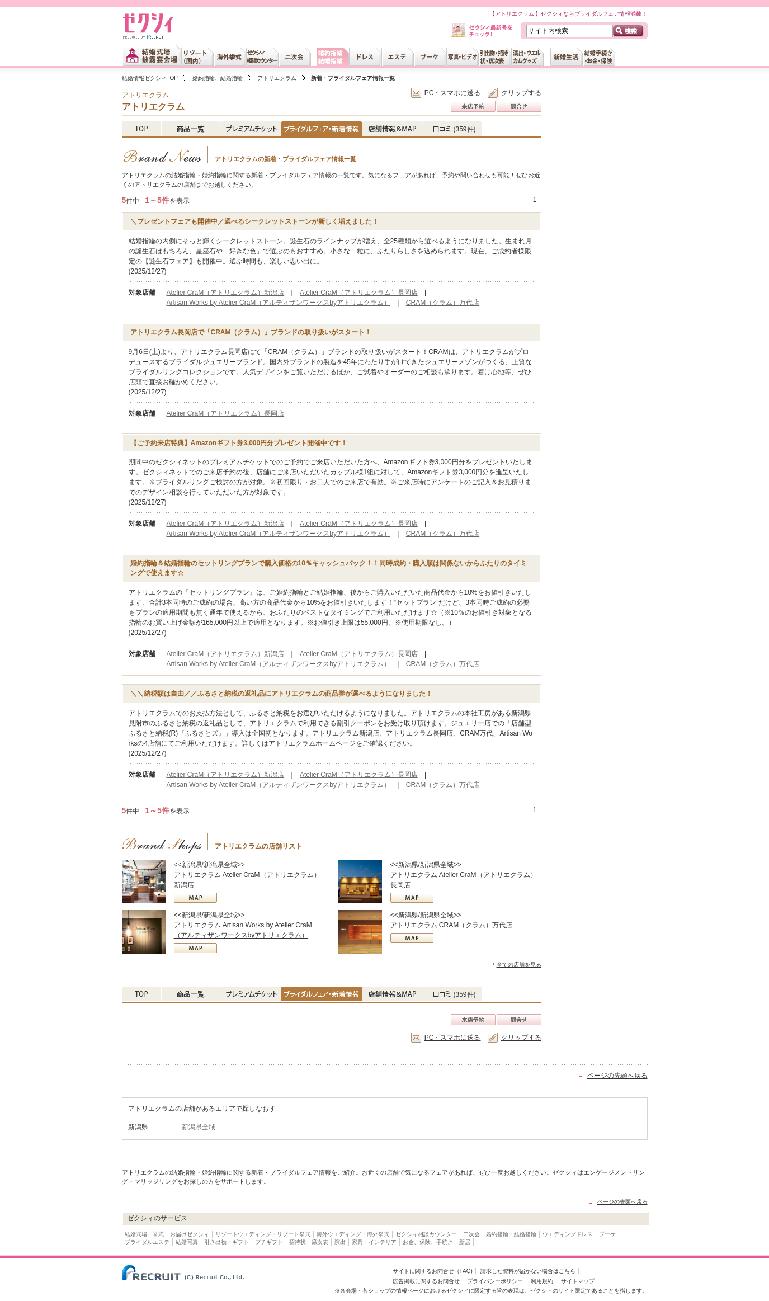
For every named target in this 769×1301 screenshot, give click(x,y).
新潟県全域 (198, 1127)
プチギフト (269, 1242)
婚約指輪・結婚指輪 (511, 1234)
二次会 (471, 1234)
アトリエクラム (276, 78)
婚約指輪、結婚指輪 (217, 78)
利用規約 (542, 1281)
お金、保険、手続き (428, 1242)
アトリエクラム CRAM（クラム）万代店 (451, 925)
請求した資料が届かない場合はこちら (527, 1271)
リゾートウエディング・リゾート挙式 (262, 1234)
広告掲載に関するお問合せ (426, 1281)
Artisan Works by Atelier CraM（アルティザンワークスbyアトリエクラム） (279, 303)
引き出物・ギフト (226, 1242)
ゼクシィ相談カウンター (426, 1234)
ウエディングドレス (567, 1234)
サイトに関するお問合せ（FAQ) (433, 1271)
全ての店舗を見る (519, 964)
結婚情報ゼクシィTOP (150, 78)
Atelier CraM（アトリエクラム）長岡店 (359, 292)
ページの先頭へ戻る (617, 1076)
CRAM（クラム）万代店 (442, 303)
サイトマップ (578, 1281)
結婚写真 (187, 1242)
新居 (464, 1242)
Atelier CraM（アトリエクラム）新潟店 (226, 292)
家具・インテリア (374, 1242)
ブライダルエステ (147, 1242)
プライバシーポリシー (495, 1281)
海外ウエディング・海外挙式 (353, 1234)
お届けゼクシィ (189, 1234)
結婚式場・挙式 (144, 1234)
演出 (340, 1242)
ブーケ (607, 1234)
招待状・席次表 (308, 1242)
